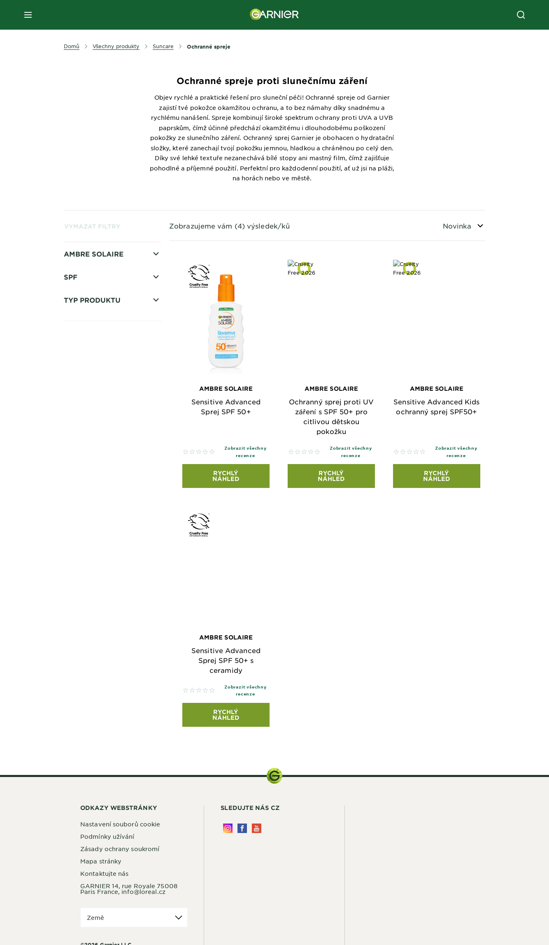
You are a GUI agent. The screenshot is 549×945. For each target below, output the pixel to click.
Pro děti (87, 297)
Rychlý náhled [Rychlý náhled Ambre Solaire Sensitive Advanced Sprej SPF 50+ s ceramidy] (226, 714)
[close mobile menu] (28, 15)
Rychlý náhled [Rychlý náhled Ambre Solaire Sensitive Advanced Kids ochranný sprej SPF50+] (436, 475)
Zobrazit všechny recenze (245, 451)
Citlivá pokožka (99, 312)
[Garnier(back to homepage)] (274, 15)
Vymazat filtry (92, 226)
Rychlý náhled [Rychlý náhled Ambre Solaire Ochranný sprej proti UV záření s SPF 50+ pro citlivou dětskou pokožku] (331, 475)
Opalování (91, 269)
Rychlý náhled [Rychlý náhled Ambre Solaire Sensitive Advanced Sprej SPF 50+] (226, 475)
